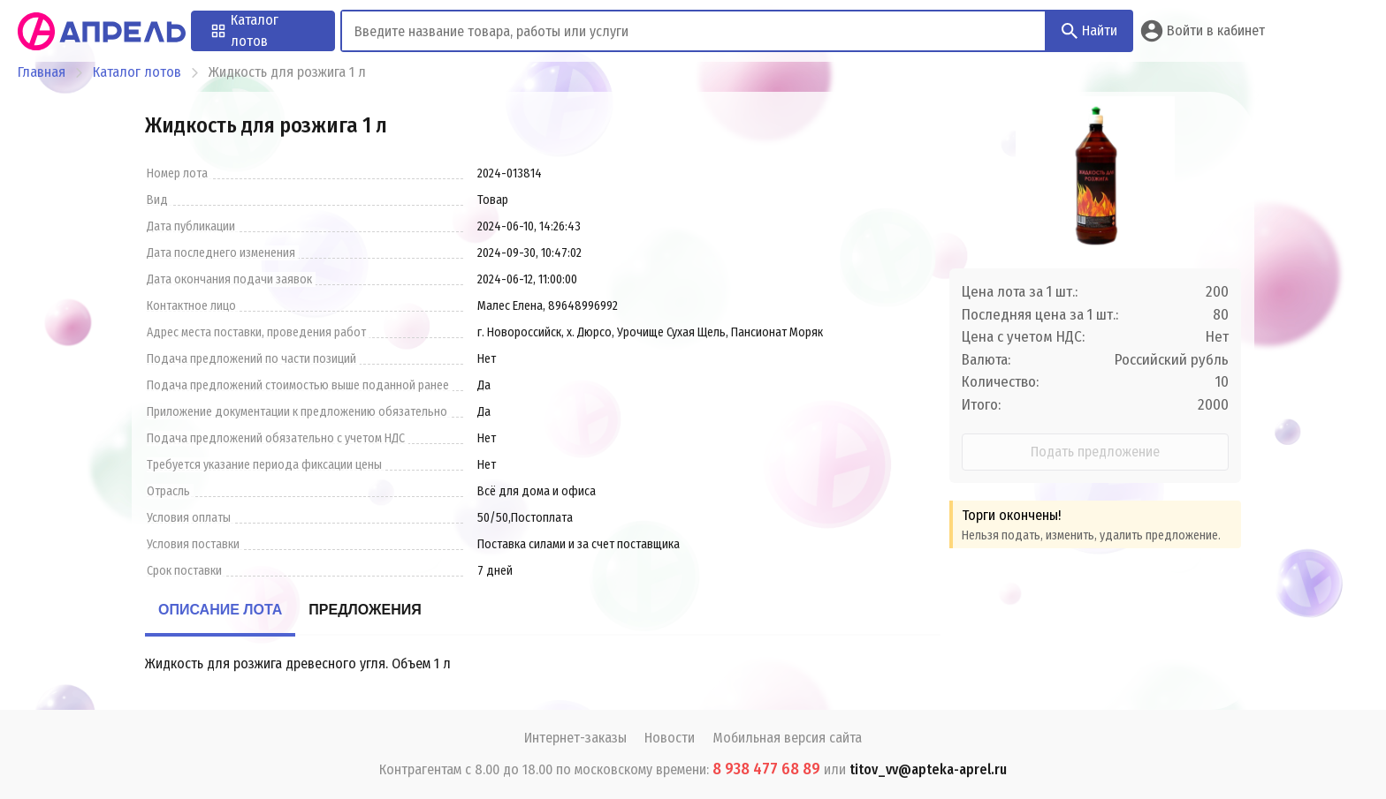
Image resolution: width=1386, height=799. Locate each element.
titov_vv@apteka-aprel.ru (928, 769)
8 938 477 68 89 (766, 769)
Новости (669, 737)
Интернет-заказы (575, 737)
